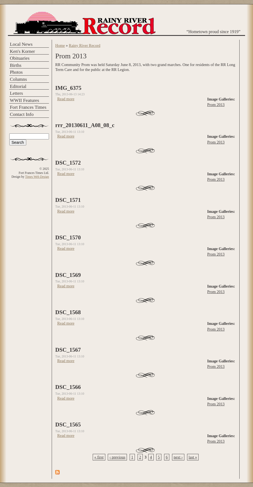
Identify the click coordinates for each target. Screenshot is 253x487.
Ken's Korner (22, 51)
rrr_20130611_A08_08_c (84, 125)
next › (178, 457)
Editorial (18, 86)
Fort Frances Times (28, 107)
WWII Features (24, 100)
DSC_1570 (68, 237)
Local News (21, 44)
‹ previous (117, 457)
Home (60, 45)
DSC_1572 (68, 163)
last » (193, 457)
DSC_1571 (68, 200)
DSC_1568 (68, 312)
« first (99, 457)
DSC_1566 (68, 387)
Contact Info (22, 114)
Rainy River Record (84, 45)
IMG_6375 (68, 88)
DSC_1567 (68, 350)
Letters (16, 93)
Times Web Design (37, 176)
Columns (18, 79)
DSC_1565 (68, 425)
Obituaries (20, 58)
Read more (65, 99)
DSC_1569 (68, 275)
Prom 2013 (216, 104)
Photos (16, 72)
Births (15, 65)
